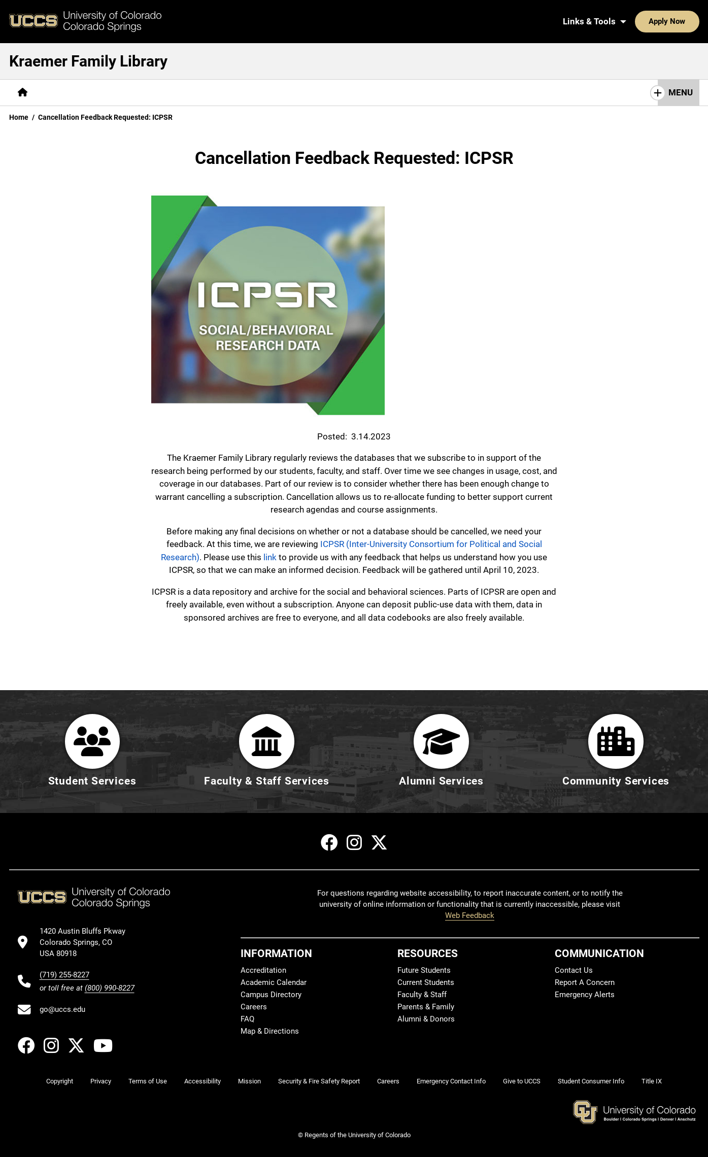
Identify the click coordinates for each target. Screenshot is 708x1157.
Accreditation (263, 970)
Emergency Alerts (585, 994)
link (270, 557)
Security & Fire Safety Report (319, 1081)
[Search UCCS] (688, 21)
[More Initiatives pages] (278, 93)
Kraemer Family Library (88, 61)
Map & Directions (270, 1031)
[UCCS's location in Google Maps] (87, 943)
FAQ (247, 1019)
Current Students (425, 982)
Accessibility (202, 1081)
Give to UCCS (522, 1081)
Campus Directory (271, 994)
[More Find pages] (60, 93)
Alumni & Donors (426, 1019)
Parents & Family (425, 1006)
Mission (249, 1081)
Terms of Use (147, 1081)
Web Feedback (469, 915)
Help (168, 92)
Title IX (652, 1081)
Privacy (100, 1081)
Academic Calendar (274, 982)
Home (18, 117)
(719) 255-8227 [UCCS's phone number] (64, 974)
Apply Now (636, 21)
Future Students (424, 970)
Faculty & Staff (422, 994)
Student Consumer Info (591, 1081)
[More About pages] (214, 93)
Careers (254, 1006)
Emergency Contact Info (451, 1081)
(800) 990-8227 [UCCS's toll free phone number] (109, 988)
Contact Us (574, 970)
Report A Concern (585, 982)
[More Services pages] (118, 93)
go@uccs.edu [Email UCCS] (62, 1009)
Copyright (59, 1081)
